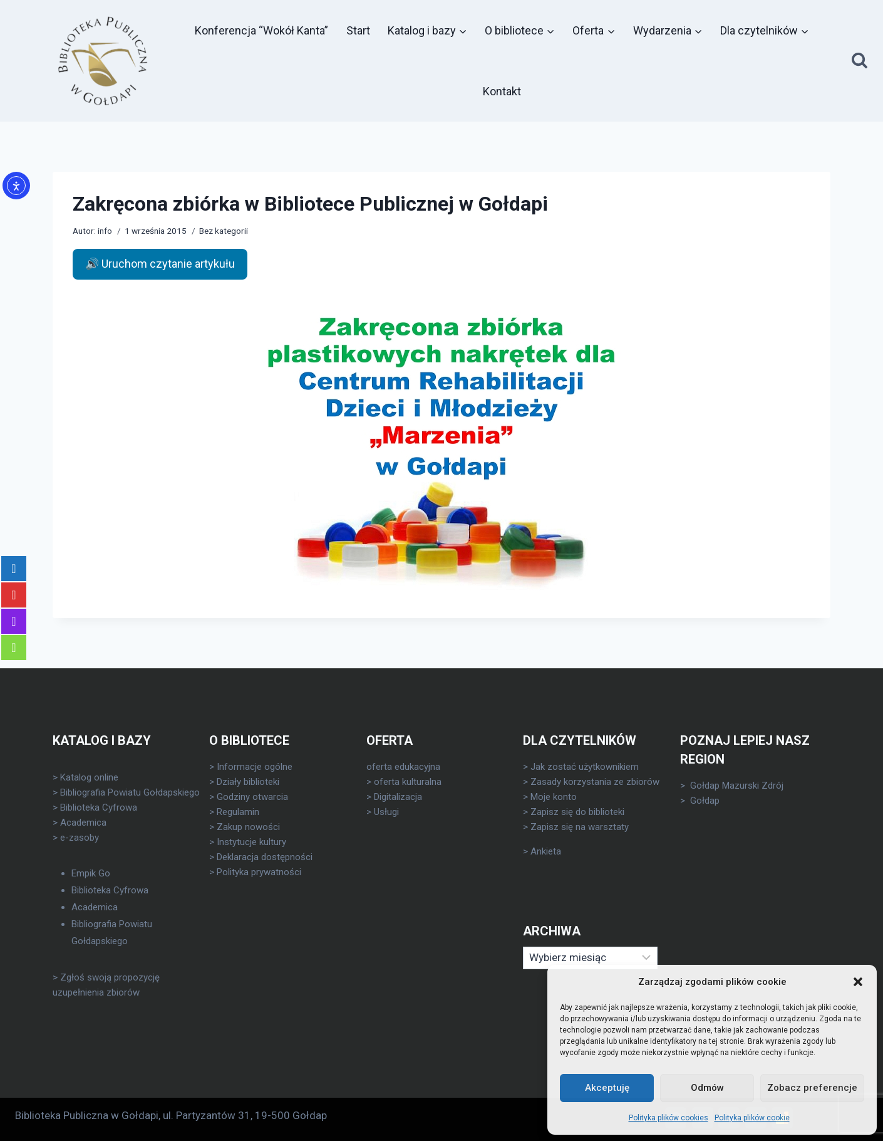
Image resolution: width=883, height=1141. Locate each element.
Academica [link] (83, 822)
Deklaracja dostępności (264, 857)
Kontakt (502, 91)
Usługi (386, 812)
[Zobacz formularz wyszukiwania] (859, 61)
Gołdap (705, 800)
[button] (858, 981)
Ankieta (545, 851)
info (105, 231)
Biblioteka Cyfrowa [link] (98, 807)
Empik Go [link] (90, 873)
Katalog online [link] (89, 777)
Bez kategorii (223, 231)
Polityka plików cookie (752, 1117)
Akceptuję (607, 1087)
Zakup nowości (248, 827)
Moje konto (553, 796)
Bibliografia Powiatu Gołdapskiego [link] (130, 792)
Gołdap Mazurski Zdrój (736, 785)
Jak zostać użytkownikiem (584, 766)
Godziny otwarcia (252, 796)
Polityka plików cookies (668, 1117)
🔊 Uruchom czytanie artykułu (160, 263)
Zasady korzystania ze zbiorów (594, 781)
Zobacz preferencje (812, 1087)
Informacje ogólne (254, 766)
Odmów (707, 1087)
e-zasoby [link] (79, 837)
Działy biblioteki (248, 781)
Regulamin (238, 812)
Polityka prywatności (259, 872)
